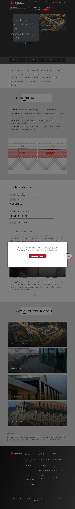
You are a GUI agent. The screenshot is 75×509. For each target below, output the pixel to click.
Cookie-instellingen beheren (38, 261)
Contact (68, 256)
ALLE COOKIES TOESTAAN (37, 256)
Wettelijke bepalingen (52, 250)
